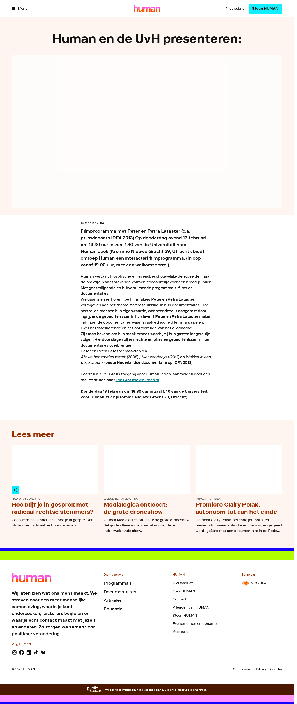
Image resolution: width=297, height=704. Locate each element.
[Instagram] (14, 652)
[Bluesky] (43, 652)
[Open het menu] (19, 9)
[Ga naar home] (147, 8)
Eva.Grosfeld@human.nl (137, 380)
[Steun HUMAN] (265, 9)
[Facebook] (21, 652)
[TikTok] (36, 652)
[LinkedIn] (29, 652)
